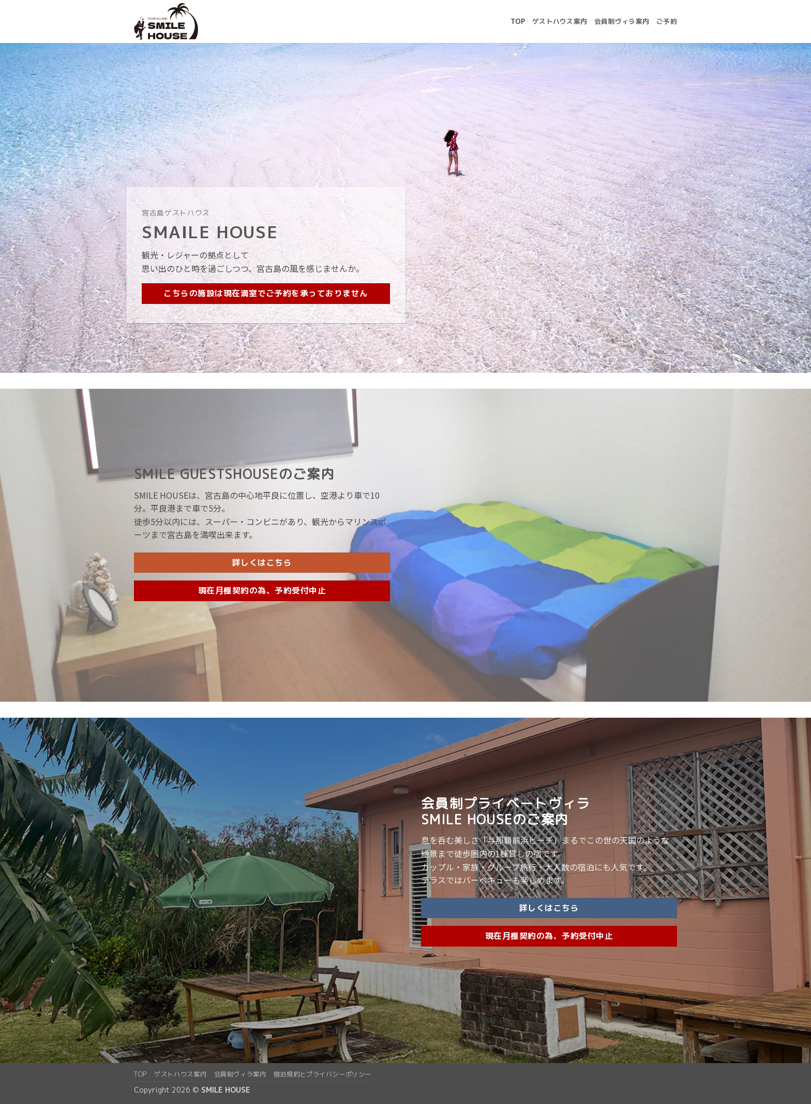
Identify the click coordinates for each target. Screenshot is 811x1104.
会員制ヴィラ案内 (621, 21)
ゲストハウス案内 (559, 21)
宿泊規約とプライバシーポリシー (322, 1074)
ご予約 (666, 21)
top (517, 21)
